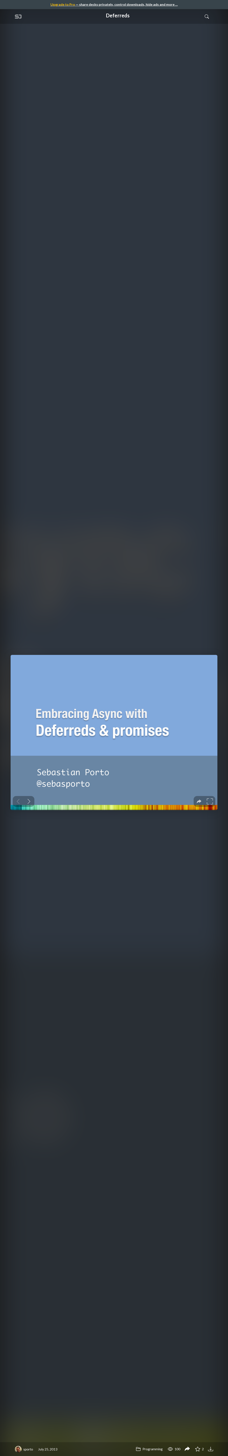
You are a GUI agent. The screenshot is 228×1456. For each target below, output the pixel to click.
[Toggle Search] (207, 16)
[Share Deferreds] (187, 1449)
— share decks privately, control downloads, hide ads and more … (114, 4)
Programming (149, 1449)
